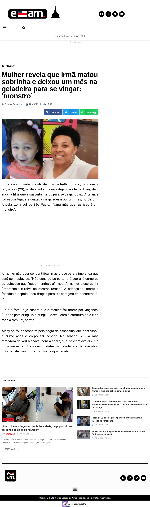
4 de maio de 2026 (25, 434)
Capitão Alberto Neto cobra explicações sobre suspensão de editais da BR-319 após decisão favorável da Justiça (119, 404)
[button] (4, 26)
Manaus (8, 419)
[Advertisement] (50, 240)
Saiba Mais (10, 449)
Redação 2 (10, 434)
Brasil (10, 66)
